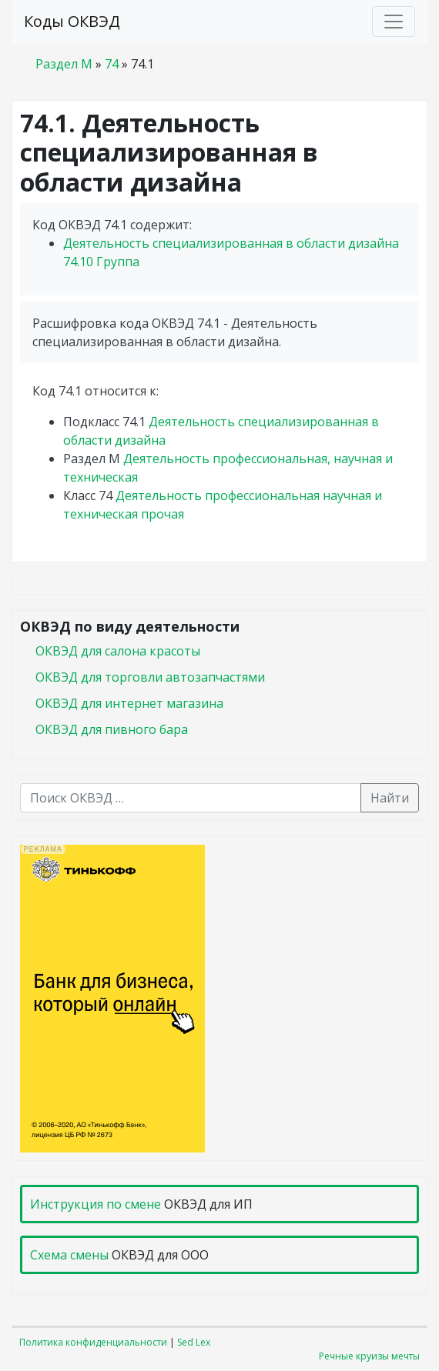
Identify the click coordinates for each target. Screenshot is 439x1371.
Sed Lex (193, 1342)
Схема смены (69, 1254)
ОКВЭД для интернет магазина (129, 703)
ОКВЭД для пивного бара (111, 729)
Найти (389, 797)
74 (112, 63)
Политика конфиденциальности (93, 1342)
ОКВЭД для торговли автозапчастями (150, 677)
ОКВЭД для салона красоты (117, 650)
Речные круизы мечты (369, 1356)
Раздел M (63, 63)
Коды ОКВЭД (72, 21)
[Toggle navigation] (393, 21)
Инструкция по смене (95, 1204)
